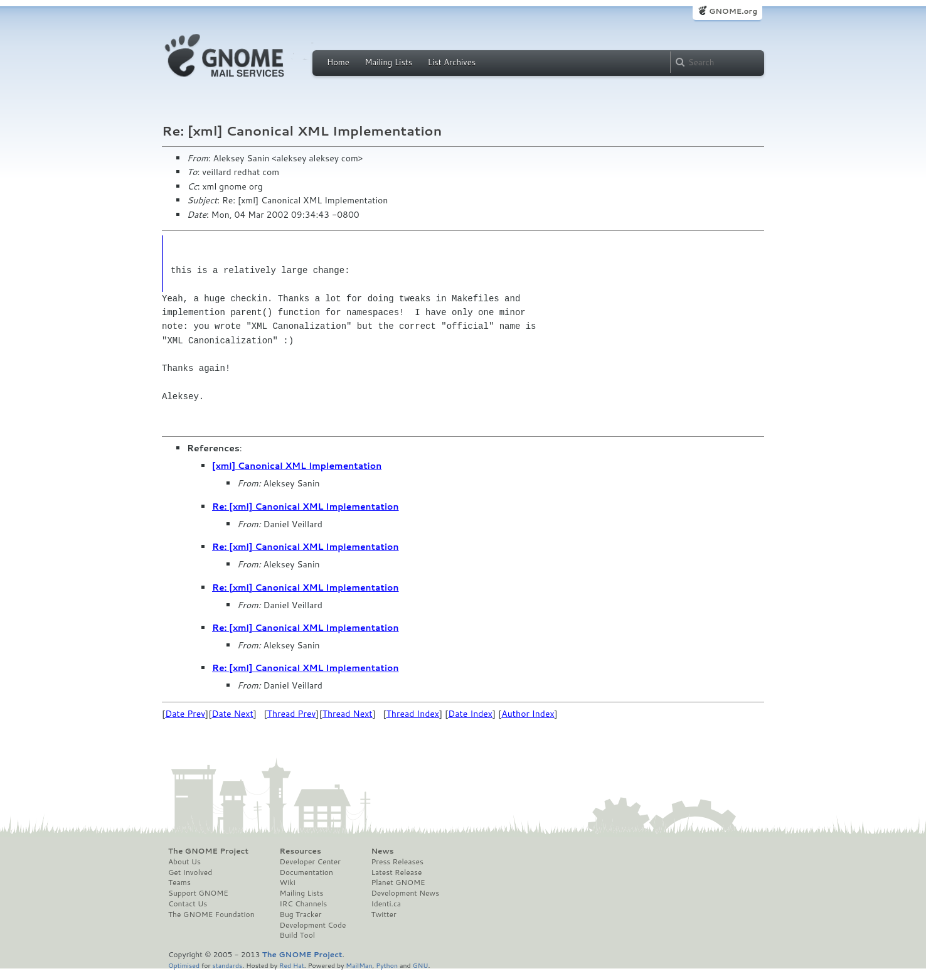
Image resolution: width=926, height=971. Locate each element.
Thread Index (413, 713)
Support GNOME (198, 893)
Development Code (313, 925)
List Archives (452, 62)
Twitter (383, 914)
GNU (420, 965)
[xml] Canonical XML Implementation (296, 465)
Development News (405, 893)
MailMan (359, 965)
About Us (184, 862)
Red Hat (291, 965)
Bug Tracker (301, 914)
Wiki (287, 882)
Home (338, 62)
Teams (179, 882)
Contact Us (187, 904)
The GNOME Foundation (211, 914)
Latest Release (396, 872)
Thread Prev (291, 713)
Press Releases (397, 862)
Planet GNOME (398, 882)
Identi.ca (386, 904)
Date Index (470, 713)
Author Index (527, 713)
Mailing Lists (388, 62)
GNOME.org (733, 11)
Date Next (232, 713)
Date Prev (185, 713)
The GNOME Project (208, 851)
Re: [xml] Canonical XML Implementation (305, 506)
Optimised (184, 965)
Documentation (306, 872)
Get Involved (190, 872)
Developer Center (310, 862)
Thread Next (347, 713)
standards (227, 965)
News (382, 851)
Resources (300, 851)
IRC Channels (303, 904)
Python (387, 965)
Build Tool (297, 935)
